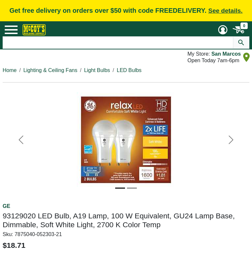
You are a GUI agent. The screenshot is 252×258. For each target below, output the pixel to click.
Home (10, 70)
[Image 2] (132, 188)
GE (6, 206)
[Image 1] (120, 188)
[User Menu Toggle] (222, 29)
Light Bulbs (97, 70)
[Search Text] (118, 42)
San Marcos (226, 54)
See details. (225, 10)
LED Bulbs (129, 70)
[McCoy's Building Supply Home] (34, 30)
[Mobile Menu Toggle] (11, 29)
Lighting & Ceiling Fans (50, 70)
